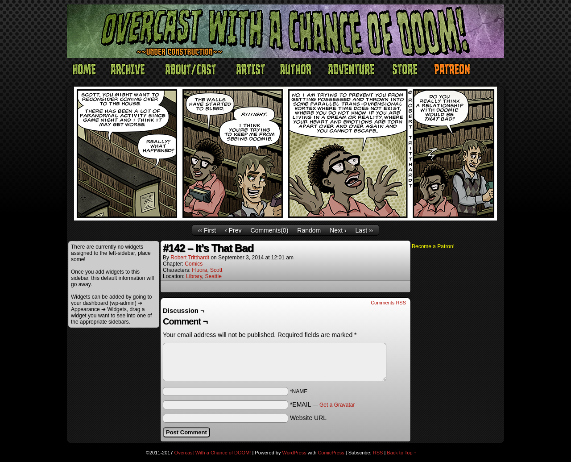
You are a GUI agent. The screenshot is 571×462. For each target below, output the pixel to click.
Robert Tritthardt (189, 257)
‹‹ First (207, 230)
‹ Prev (233, 230)
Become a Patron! (433, 246)
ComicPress (331, 452)
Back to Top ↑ (401, 452)
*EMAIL (322, 404)
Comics (194, 264)
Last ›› (364, 230)
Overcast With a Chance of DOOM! (212, 452)
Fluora (199, 270)
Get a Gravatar (337, 405)
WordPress (294, 452)
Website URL (308, 417)
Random (309, 230)
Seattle (213, 276)
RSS (378, 452)
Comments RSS (388, 302)
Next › (338, 230)
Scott (216, 270)
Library (194, 276)
